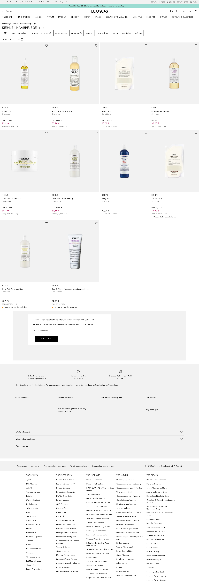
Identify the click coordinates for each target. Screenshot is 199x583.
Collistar (29, 553)
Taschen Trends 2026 (155, 535)
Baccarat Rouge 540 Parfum (98, 502)
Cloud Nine (31, 565)
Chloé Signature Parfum (96, 531)
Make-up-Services (154, 484)
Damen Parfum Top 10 (65, 480)
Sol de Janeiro (32, 508)
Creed (29, 545)
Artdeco (29, 541)
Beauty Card (182, 2)
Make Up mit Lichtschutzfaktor (128, 512)
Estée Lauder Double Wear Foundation (97, 544)
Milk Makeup (31, 484)
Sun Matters (31, 516)
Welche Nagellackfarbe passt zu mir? (129, 538)
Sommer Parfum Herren (156, 576)
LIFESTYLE (137, 17)
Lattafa (29, 496)
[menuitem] (9, 17)
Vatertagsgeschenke (125, 492)
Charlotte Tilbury (33, 524)
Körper (86, 17)
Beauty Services (158, 2)
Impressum (35, 466)
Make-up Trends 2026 (156, 531)
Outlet (163, 17)
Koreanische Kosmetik (65, 492)
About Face (31, 520)
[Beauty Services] (172, 11)
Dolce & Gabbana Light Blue (98, 527)
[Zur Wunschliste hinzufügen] (46, 45)
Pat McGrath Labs (33, 561)
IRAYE (28, 512)
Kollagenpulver (62, 500)
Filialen (193, 2)
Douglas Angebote (155, 523)
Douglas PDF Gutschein (96, 484)
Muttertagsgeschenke (125, 480)
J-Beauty (150, 568)
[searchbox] (25, 11)
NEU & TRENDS (23, 17)
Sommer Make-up (123, 508)
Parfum (50, 17)
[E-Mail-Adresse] (69, 331)
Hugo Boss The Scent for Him (98, 578)
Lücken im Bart (122, 543)
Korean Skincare (63, 488)
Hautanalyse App (154, 560)
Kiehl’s (15, 24)
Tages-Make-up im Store (157, 488)
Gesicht (75, 17)
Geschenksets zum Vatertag (128, 496)
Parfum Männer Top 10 (65, 484)
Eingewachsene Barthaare (67, 571)
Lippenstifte (61, 508)
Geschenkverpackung (156, 527)
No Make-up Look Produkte (127, 520)
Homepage (6, 24)
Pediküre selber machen (66, 528)
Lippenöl (60, 516)
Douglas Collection (182, 17)
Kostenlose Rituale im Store (158, 496)
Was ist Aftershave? (124, 547)
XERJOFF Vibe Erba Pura (96, 506)
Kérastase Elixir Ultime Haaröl (98, 553)
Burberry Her (91, 557)
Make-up (62, 17)
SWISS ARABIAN (33, 500)
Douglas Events (153, 564)
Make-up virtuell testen (156, 556)
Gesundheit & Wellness (117, 17)
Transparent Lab (33, 492)
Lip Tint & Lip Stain (64, 496)
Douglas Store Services (156, 480)
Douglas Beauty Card (156, 539)
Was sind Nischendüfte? (126, 575)
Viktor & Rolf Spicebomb (96, 561)
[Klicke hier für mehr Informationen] (127, 6)
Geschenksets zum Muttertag (128, 484)
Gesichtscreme (62, 551)
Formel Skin (31, 533)
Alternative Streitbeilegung (55, 466)
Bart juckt (120, 567)
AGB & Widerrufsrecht (79, 466)
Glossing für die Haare (65, 524)
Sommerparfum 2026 (155, 572)
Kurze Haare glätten (124, 551)
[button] (99, 431)
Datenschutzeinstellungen (103, 466)
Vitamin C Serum (63, 547)
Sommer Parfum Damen (156, 580)
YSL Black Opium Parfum (96, 574)
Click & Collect (153, 543)
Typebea (30, 480)
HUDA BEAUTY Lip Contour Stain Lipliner (100, 489)
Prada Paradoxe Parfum (96, 498)
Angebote (7, 17)
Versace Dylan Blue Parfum (97, 539)
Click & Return (152, 547)
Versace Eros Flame (94, 565)
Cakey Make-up (122, 555)
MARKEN (38, 17)
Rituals (29, 528)
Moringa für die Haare (65, 555)
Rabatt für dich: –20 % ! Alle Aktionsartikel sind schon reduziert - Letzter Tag (96, 6)
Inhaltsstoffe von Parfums (67, 559)
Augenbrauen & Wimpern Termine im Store (157, 507)
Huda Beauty (31, 504)
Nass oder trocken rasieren (127, 533)
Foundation (61, 512)
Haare (98, 17)
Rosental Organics (34, 537)
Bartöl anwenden (63, 567)
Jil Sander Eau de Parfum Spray (99, 549)
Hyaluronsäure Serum (65, 520)
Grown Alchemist (33, 557)
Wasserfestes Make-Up (126, 516)
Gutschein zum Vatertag (126, 500)
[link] (25, 85)
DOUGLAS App (153, 552)
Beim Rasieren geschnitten (127, 528)
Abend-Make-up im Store (157, 492)
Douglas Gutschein (94, 480)
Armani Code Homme (95, 523)
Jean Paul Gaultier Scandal (97, 519)
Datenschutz (22, 466)
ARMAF (29, 488)
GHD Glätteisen (62, 504)
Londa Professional (34, 569)
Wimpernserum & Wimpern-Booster (67, 542)
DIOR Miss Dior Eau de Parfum (99, 515)
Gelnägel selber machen (66, 533)
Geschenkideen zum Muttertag (129, 488)
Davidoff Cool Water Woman (98, 510)
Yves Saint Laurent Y (94, 494)
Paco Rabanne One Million (97, 570)
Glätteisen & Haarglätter (66, 537)
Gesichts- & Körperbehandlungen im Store (161, 501)
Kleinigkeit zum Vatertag (126, 504)
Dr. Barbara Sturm (33, 549)
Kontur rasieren (122, 571)
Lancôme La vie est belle (96, 535)
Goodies (171, 2)
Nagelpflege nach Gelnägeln (68, 563)
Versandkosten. (64, 411)
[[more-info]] (13, 39)
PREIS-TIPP (151, 17)
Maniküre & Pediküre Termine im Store (160, 514)
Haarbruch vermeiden (125, 559)
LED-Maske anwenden (125, 524)
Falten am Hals (122, 563)
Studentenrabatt (153, 519)
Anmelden (46, 339)
